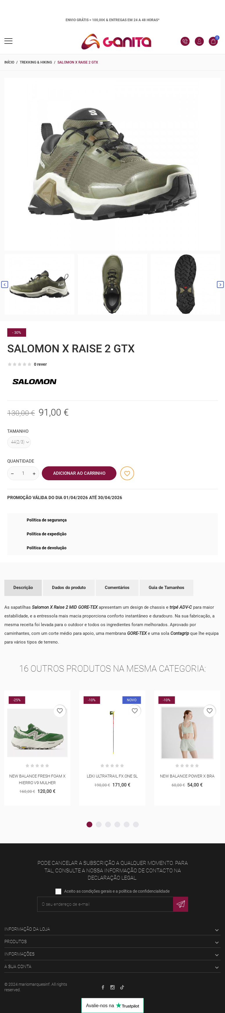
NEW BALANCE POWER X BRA (187, 776)
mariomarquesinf (34, 984)
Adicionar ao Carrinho (79, 473)
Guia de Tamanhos (166, 587)
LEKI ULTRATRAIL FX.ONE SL (112, 776)
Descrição (23, 587)
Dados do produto (69, 587)
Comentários (117, 587)
